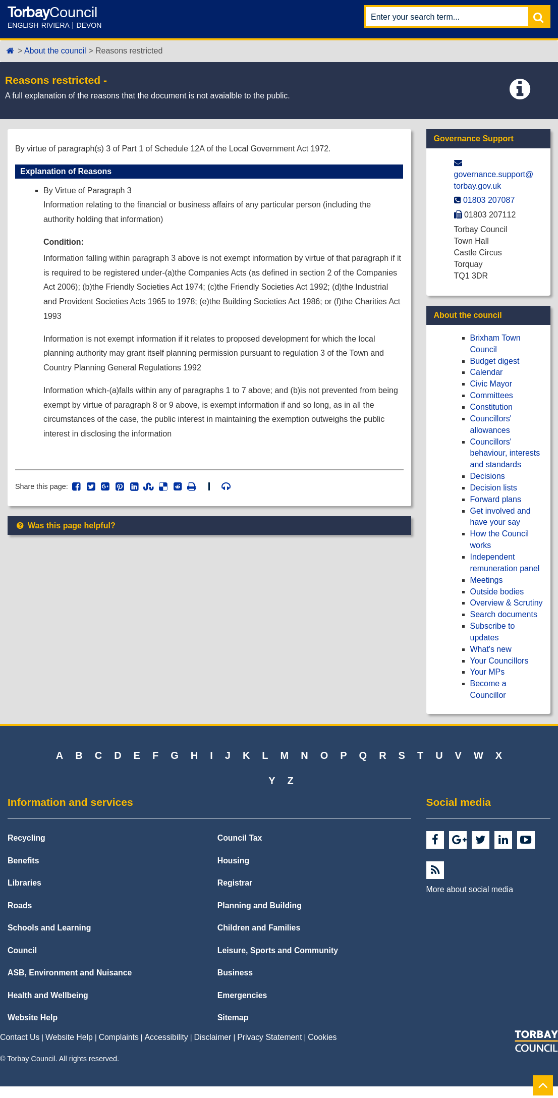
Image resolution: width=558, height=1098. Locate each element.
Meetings (486, 580)
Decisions (487, 476)
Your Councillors (499, 660)
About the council (55, 50)
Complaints (119, 1037)
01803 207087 (489, 200)
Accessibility (166, 1037)
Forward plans (495, 499)
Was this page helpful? (65, 525)
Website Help (33, 1017)
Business (235, 972)
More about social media (469, 889)
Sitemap (233, 1017)
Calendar (486, 372)
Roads (20, 905)
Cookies (322, 1037)
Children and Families (258, 927)
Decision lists (493, 487)
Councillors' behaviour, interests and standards (505, 453)
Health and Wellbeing (48, 995)
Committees (491, 395)
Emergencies (242, 995)
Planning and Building (259, 905)
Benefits (23, 860)
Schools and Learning (49, 927)
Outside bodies (497, 591)
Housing (233, 860)
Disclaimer (213, 1037)
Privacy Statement (269, 1037)
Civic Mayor (491, 383)
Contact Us (19, 1037)
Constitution (491, 407)
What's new (491, 649)
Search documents (503, 614)
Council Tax (239, 838)
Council (22, 950)
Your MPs (487, 672)
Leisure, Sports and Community (277, 950)
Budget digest (495, 361)
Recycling (26, 838)
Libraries (24, 883)
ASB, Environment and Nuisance (70, 972)
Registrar (235, 883)
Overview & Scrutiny (506, 602)
